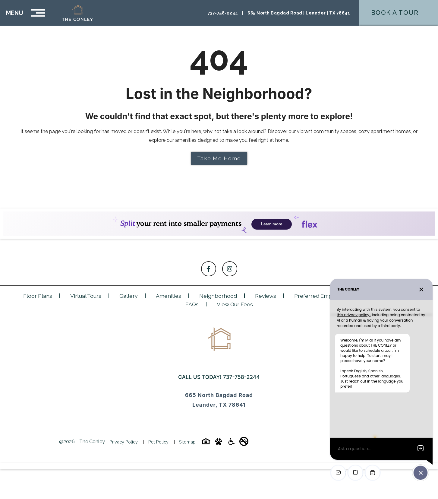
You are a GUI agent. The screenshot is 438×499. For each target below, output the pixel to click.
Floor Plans (37, 296)
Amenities (168, 296)
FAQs (192, 304)
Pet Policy (158, 441)
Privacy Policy (123, 441)
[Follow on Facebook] (209, 269)
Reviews (265, 296)
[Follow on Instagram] (230, 269)
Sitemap (187, 441)
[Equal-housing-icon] (205, 443)
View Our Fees (235, 304)
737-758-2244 (241, 377)
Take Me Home (219, 158)
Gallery (128, 296)
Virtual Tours (85, 296)
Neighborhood (218, 296)
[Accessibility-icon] (231, 443)
